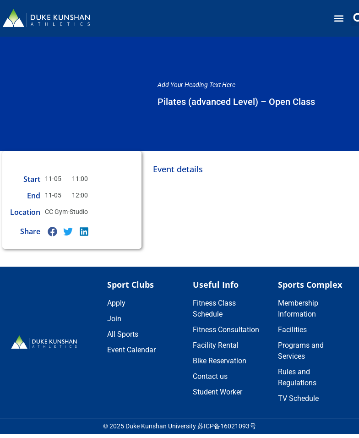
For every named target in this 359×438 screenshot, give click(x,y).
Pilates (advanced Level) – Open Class (236, 101)
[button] (339, 18)
